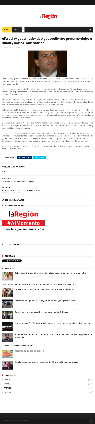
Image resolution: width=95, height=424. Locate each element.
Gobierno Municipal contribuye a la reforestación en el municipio (44, 289)
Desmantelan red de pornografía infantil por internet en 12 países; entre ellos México (40, 284)
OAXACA (7, 380)
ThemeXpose (23, 421)
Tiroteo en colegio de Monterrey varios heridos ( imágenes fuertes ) (46, 301)
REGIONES (7, 392)
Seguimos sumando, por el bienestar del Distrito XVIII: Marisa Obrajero (46, 362)
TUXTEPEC (7, 388)
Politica (17, 47)
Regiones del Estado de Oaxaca (29, 351)
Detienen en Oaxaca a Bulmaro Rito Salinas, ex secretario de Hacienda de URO (50, 273)
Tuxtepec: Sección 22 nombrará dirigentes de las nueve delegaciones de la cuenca (52, 323)
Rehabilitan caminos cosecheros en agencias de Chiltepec (41, 312)
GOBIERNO (10, 47)
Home (6, 30)
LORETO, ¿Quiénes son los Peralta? (17, 345)
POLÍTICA (7, 384)
